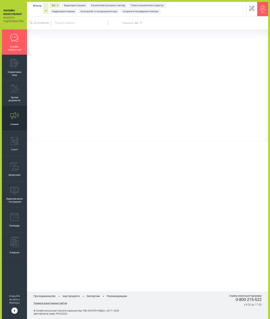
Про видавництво (45, 296)
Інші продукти (71, 296)
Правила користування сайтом (50, 303)
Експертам (93, 296)
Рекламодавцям (117, 296)
